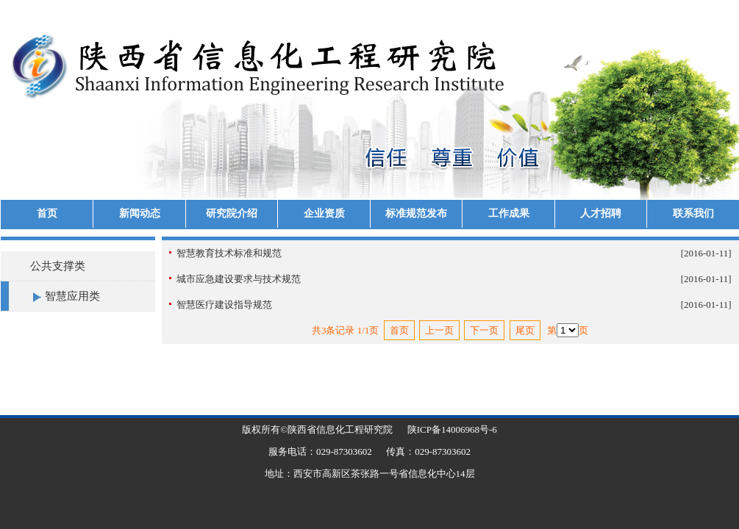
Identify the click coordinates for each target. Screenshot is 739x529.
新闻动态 (139, 213)
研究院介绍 (231, 213)
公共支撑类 (57, 266)
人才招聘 (600, 213)
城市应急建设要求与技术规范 (238, 278)
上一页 (439, 330)
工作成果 (508, 213)
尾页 (525, 330)
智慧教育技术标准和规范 (229, 253)
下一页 (484, 330)
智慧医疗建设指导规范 (224, 304)
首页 (47, 213)
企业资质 (324, 213)
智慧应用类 (72, 296)
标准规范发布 (416, 213)
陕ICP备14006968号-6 (452, 429)
